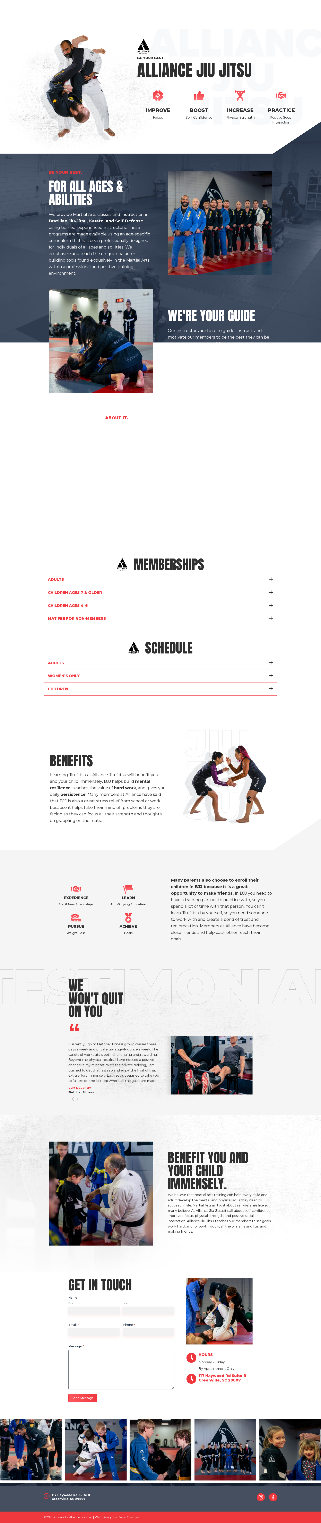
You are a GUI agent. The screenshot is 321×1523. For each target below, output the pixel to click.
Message (76, 1346)
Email (73, 1325)
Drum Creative (128, 1517)
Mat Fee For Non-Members (77, 618)
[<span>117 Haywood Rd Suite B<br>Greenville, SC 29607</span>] (191, 1379)
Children (58, 689)
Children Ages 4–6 (68, 605)
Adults (56, 579)
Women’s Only (64, 676)
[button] (160, 579)
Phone (129, 1325)
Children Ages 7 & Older (75, 592)
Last (125, 1303)
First (71, 1303)
